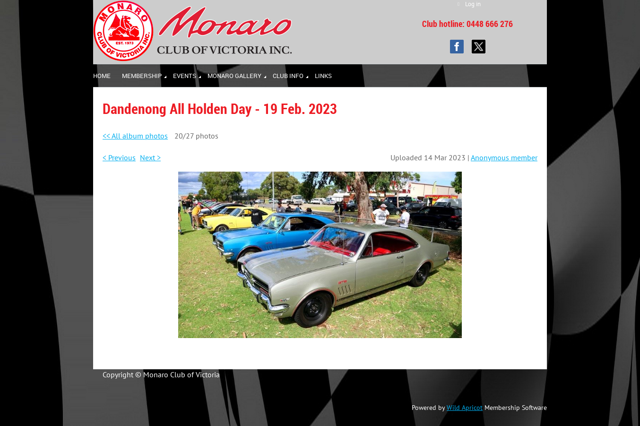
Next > (150, 157)
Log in (473, 4)
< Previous (119, 157)
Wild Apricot (465, 407)
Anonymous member (504, 157)
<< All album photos (135, 135)
